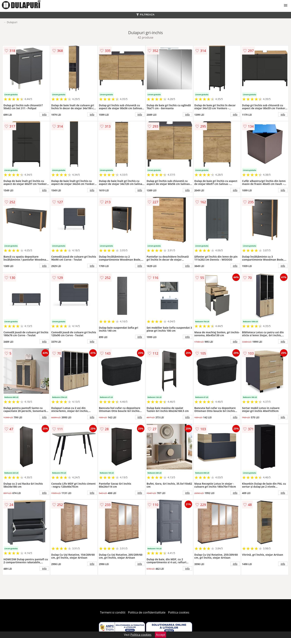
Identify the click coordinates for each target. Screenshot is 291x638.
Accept (160, 635)
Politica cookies (178, 612)
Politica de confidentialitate (147, 612)
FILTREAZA (145, 14)
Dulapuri (12, 22)
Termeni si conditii (112, 612)
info (44, 114)
